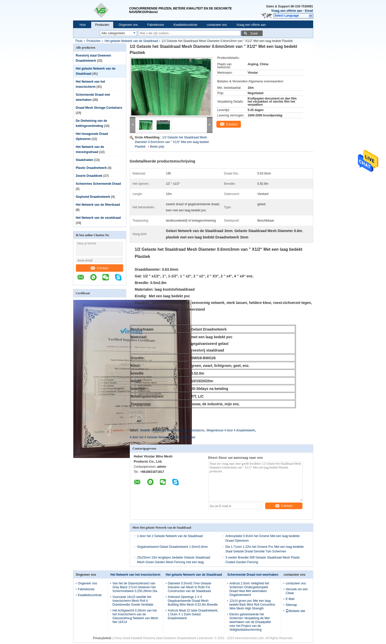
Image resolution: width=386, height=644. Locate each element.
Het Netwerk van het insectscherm (135, 574)
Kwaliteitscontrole (185, 25)
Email (309, 11)
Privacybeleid (102, 638)
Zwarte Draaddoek (89, 176)
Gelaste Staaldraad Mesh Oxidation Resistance (172, 430)
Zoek (254, 33)
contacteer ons (217, 25)
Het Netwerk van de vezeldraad (98, 218)
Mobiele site (295, 611)
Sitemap (291, 605)
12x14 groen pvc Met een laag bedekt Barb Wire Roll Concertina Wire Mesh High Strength (252, 604)
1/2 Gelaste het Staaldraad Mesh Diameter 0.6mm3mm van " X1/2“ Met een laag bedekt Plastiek (172, 142)
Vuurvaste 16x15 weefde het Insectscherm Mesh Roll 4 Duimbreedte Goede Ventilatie (132, 600)
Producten (102, 25)
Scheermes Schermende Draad (98, 183)
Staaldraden (84, 160)
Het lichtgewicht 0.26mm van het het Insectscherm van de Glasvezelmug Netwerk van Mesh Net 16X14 (135, 616)
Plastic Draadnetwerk (91, 168)
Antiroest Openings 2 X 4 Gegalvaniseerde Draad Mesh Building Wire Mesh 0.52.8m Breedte (193, 600)
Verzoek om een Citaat (297, 591)
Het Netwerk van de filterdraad (98, 204)
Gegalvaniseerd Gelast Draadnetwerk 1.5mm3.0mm (172, 547)
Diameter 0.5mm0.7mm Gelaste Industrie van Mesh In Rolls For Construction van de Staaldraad (189, 587)
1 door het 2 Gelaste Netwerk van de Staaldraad (170, 536)
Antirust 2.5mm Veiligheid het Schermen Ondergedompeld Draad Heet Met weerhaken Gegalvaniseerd (249, 589)
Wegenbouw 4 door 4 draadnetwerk (230, 430)
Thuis (79, 41)
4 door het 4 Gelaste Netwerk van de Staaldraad (162, 437)
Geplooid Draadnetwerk (93, 197)
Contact (99, 268)
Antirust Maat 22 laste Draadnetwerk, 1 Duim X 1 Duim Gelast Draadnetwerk (193, 614)
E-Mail (290, 599)
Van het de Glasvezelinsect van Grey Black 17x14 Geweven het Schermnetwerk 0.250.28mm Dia (134, 587)
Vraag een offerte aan (286, 11)
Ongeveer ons (128, 25)
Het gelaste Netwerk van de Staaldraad (131, 41)
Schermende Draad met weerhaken (252, 574)
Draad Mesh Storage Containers (99, 108)
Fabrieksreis (155, 25)
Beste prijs (157, 146)
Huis (83, 25)
